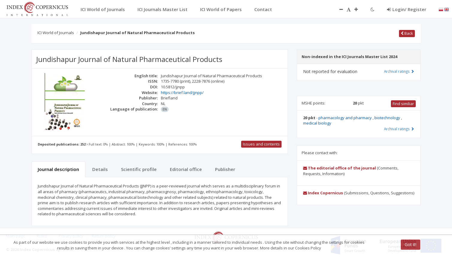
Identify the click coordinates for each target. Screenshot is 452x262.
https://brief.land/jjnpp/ (182, 92)
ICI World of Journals (55, 32)
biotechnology (387, 117)
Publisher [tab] (225, 169)
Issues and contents (261, 144)
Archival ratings (399, 71)
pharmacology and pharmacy (345, 117)
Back (407, 33)
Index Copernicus (323, 193)
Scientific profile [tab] (139, 169)
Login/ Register (406, 9)
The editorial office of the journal (339, 168)
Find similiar (403, 103)
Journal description (58, 169)
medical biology (317, 123)
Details (100, 169)
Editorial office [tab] (186, 169)
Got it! (410, 244)
